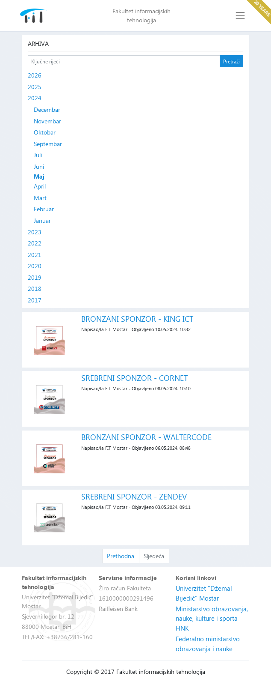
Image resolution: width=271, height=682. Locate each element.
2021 (34, 255)
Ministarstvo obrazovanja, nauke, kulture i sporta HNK (212, 618)
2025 (34, 87)
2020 (34, 266)
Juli (38, 155)
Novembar (47, 121)
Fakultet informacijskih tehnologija (141, 15)
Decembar (47, 109)
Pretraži (231, 61)
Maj (39, 176)
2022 (34, 243)
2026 (34, 75)
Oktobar (45, 132)
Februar (44, 209)
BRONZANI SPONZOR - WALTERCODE (146, 437)
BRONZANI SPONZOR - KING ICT (137, 318)
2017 (34, 300)
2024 (34, 98)
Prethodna (120, 556)
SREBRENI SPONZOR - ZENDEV (134, 496)
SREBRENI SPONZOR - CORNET (134, 378)
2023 (34, 232)
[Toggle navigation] (240, 15)
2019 (34, 277)
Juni (39, 166)
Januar (42, 220)
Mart (40, 198)
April (40, 186)
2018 (34, 288)
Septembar (48, 144)
